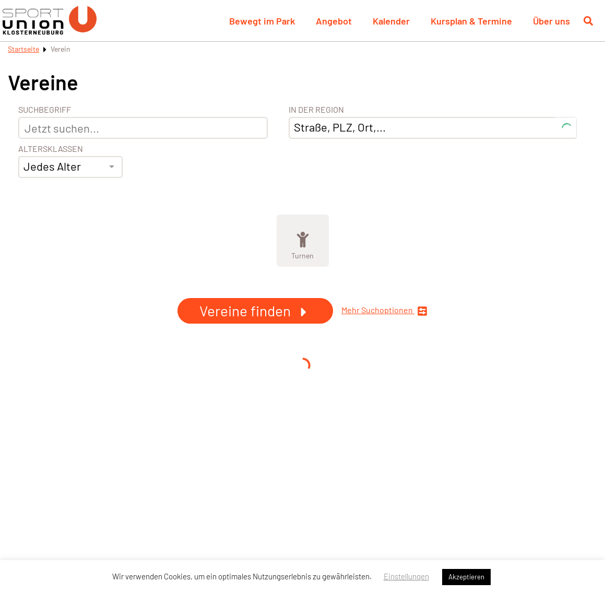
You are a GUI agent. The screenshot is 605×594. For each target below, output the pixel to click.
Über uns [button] (551, 21)
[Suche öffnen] (588, 21)
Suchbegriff (44, 109)
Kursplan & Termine (471, 21)
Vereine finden (255, 310)
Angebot (334, 21)
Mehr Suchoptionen (384, 310)
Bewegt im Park (262, 21)
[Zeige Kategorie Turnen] (303, 241)
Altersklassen (50, 148)
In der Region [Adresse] (316, 109)
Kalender (391, 21)
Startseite (23, 48)
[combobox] (70, 167)
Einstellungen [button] (406, 576)
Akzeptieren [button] (466, 577)
